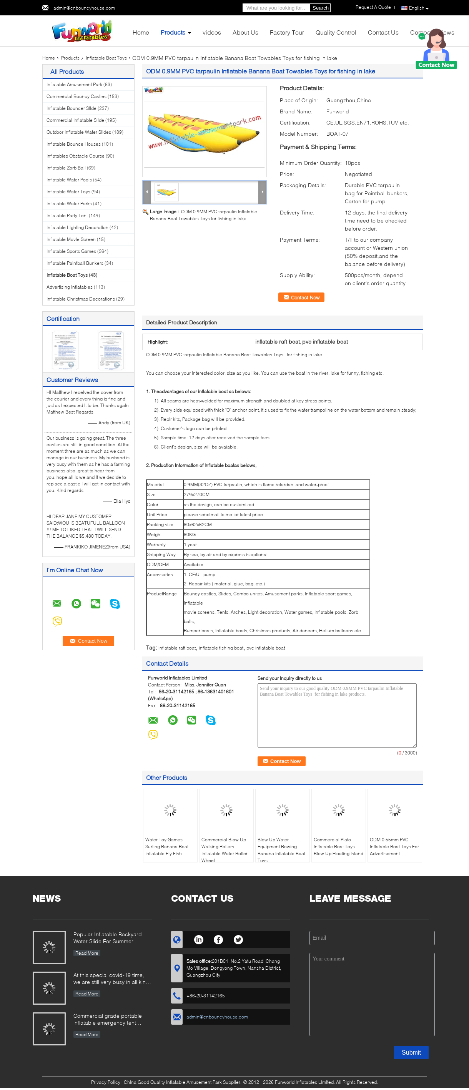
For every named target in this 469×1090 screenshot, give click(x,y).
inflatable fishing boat (221, 648)
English (419, 8)
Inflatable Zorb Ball (66, 168)
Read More (86, 953)
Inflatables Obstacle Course (76, 156)
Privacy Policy (105, 1082)
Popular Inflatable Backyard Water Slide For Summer (107, 937)
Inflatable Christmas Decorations (81, 299)
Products (173, 32)
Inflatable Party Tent (67, 215)
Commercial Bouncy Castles (76, 96)
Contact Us (383, 32)
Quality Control (336, 32)
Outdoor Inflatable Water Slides (79, 132)
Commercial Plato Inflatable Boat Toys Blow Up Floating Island (338, 846)
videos (212, 32)
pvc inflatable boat (265, 648)
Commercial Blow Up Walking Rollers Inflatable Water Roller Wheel (224, 850)
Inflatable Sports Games (71, 251)
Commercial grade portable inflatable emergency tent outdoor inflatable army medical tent (112, 1019)
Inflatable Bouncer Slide (71, 108)
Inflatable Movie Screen (71, 239)
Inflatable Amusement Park (74, 84)
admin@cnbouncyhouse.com (84, 8)
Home (141, 32)
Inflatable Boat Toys (106, 58)
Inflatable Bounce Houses (74, 144)
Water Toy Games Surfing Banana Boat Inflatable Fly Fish (166, 846)
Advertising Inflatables (70, 287)
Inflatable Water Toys (68, 191)
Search (321, 8)
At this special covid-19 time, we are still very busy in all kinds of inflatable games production (112, 979)
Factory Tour (287, 32)
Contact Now (305, 297)
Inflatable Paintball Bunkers (75, 263)
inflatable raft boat (177, 648)
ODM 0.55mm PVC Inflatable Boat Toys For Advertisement (394, 846)
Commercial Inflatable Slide (75, 120)
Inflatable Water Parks (69, 203)
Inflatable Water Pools (69, 180)
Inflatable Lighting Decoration (77, 227)
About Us (245, 32)
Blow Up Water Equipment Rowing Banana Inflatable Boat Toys (281, 850)
